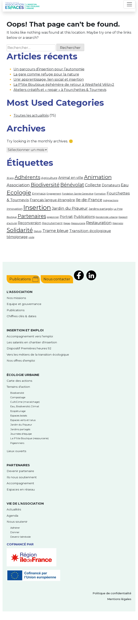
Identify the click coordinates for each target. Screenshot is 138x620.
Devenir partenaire (20, 471)
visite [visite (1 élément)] (31, 237)
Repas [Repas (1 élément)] (66, 223)
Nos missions (16, 298)
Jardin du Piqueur (21, 424)
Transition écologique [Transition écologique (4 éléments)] (90, 230)
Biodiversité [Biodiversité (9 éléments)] (45, 185)
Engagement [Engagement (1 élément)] (53, 193)
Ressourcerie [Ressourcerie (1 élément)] (78, 223)
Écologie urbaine (23, 375)
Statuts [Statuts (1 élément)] (38, 231)
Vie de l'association (25, 503)
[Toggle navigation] (129, 4)
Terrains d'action (18, 386)
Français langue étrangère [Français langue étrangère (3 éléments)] (52, 200)
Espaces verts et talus (23, 420)
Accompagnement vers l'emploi (30, 336)
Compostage (17, 397)
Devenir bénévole (20, 536)
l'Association (19, 292)
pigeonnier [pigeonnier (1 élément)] (53, 217)
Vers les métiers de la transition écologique (38, 354)
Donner (15, 532)
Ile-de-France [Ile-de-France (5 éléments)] (89, 199)
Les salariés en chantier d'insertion (32, 342)
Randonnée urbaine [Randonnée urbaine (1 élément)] (107, 217)
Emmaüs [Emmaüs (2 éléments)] (39, 193)
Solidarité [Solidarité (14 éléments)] (20, 230)
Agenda (12, 515)
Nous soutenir (17, 521)
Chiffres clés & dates (21, 316)
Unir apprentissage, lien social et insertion (49, 79)
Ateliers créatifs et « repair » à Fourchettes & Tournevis (60, 90)
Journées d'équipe (21, 433)
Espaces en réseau (21, 489)
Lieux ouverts (16, 451)
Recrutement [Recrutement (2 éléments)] (52, 223)
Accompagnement (20, 483)
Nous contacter (57, 279)
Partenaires (18, 465)
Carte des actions (19, 380)
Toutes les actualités (31, 115)
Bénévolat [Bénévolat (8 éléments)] (72, 184)
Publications (20, 279)
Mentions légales (119, 599)
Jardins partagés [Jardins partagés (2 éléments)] (101, 208)
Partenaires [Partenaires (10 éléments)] (32, 216)
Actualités (14, 509)
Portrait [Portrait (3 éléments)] (66, 217)
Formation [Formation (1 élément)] (100, 193)
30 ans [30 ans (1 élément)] (10, 178)
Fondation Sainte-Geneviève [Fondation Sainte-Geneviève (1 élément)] (77, 193)
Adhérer (15, 527)
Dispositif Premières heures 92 (29, 348)
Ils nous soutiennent (22, 477)
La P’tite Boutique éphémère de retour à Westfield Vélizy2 (64, 85)
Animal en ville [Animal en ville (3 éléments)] (70, 178)
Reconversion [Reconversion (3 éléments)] (29, 223)
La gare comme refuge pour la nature (46, 74)
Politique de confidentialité (112, 593)
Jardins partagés (20, 429)
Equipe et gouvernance (24, 304)
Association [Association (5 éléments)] (18, 185)
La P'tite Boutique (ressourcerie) (29, 438)
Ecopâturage (18, 411)
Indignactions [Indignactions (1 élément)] (110, 200)
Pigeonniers (17, 443)
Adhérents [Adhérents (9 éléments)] (27, 177)
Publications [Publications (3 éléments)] (84, 217)
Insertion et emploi (25, 330)
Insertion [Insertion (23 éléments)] (37, 207)
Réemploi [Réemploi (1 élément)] (117, 223)
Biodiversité (17, 392)
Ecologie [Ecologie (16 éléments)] (19, 192)
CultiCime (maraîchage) (25, 401)
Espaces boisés (18, 415)
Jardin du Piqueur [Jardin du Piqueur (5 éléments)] (70, 208)
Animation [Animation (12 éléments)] (98, 177)
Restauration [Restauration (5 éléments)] (99, 222)
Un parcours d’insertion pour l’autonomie (49, 69)
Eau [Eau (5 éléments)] (125, 185)
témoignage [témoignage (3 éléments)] (17, 237)
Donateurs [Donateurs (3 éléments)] (111, 185)
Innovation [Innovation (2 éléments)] (14, 208)
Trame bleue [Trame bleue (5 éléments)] (55, 230)
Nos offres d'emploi (21, 360)
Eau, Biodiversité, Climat (24, 406)
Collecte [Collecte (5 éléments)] (93, 185)
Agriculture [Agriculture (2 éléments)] (49, 178)
